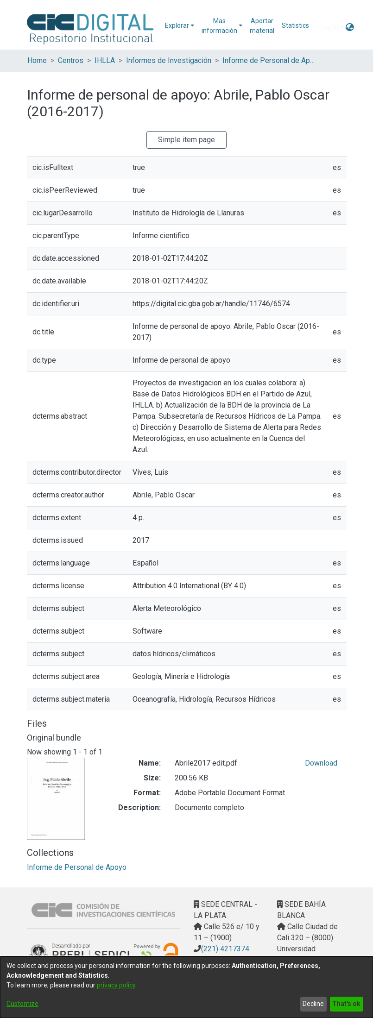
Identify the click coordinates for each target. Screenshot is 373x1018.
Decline (313, 1003)
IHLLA (105, 60)
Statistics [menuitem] (295, 25)
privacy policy (116, 985)
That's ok (346, 1003)
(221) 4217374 (225, 948)
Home (37, 60)
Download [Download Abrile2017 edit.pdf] (321, 763)
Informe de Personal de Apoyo (268, 60)
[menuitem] (179, 26)
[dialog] (186, 987)
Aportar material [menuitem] (262, 25)
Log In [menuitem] (329, 27)
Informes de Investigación (168, 60)
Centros (70, 60)
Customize (22, 1003)
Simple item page (186, 139)
